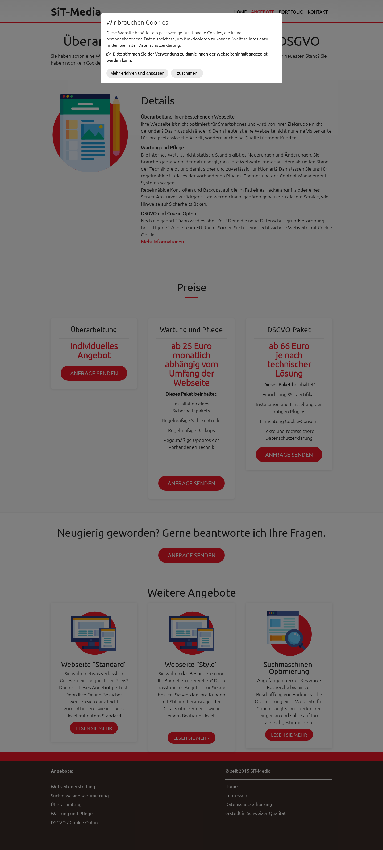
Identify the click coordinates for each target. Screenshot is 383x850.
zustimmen (187, 73)
